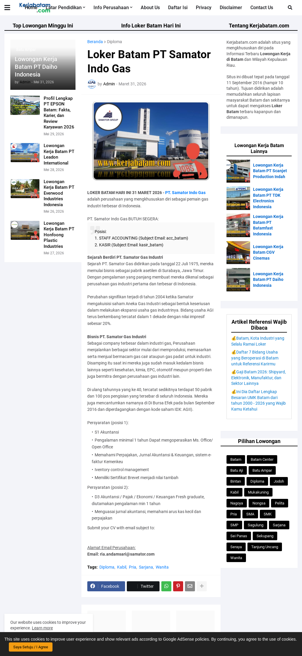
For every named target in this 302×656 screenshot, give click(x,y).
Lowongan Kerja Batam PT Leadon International (59, 154)
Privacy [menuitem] (203, 7)
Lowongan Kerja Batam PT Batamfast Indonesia (268, 225)
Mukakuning (258, 492)
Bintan (235, 481)
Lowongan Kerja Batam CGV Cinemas (268, 252)
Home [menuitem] (31, 7)
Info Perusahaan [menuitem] (111, 7)
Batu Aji (236, 470)
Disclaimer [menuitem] (231, 7)
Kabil (121, 567)
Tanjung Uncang (264, 547)
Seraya (236, 547)
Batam (235, 459)
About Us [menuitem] (150, 7)
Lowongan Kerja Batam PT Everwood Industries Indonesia (59, 193)
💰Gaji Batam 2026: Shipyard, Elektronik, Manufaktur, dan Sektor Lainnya (258, 377)
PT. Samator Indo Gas (185, 192)
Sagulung (255, 525)
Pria (132, 567)
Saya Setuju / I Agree (30, 647)
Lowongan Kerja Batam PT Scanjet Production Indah (270, 171)
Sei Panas (238, 536)
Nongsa (258, 503)
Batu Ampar (262, 470)
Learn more (42, 628)
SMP (234, 525)
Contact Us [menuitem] (261, 7)
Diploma (114, 42)
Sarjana (146, 567)
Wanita (162, 567)
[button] (10, 7)
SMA (250, 514)
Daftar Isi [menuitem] (178, 7)
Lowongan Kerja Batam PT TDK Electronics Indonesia (268, 198)
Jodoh (279, 481)
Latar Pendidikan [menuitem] (64, 7)
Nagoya (236, 503)
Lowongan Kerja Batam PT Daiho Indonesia (36, 67)
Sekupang (265, 536)
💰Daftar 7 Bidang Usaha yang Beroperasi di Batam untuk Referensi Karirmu (254, 358)
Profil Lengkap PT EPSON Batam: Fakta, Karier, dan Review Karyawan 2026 (59, 113)
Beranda (95, 42)
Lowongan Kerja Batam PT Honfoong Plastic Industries (59, 235)
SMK (268, 514)
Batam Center (262, 459)
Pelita (279, 503)
